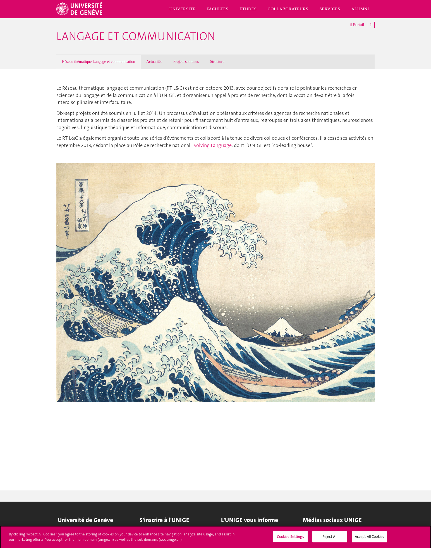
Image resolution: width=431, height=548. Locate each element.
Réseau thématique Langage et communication (98, 62)
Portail (357, 25)
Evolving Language (211, 145)
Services (329, 9)
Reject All (329, 538)
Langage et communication (135, 36)
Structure (217, 62)
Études (248, 9)
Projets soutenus (186, 62)
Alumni (360, 9)
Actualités (154, 62)
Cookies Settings (290, 538)
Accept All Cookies (369, 538)
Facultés (217, 9)
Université (182, 9)
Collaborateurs (288, 9)
